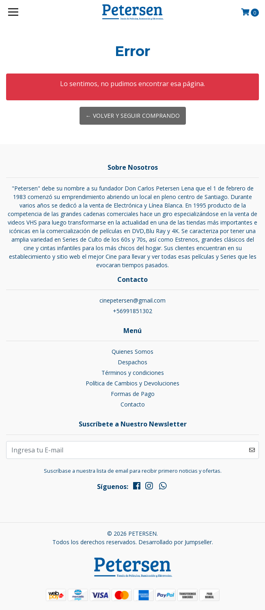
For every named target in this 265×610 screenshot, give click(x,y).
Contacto (133, 404)
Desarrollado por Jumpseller (175, 542)
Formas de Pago (133, 394)
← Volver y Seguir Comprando (133, 115)
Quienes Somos (132, 351)
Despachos (132, 362)
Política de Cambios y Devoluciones (132, 383)
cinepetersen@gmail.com (132, 300)
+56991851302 (132, 311)
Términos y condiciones (132, 372)
